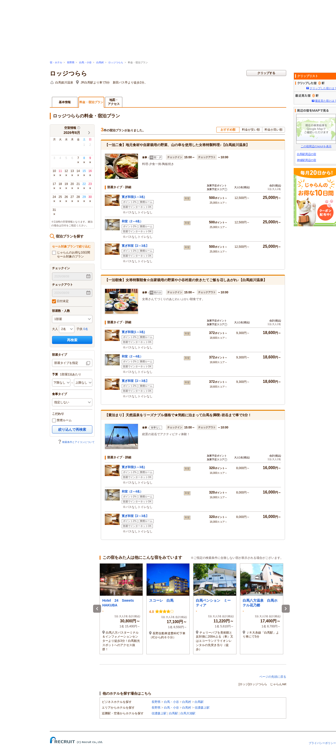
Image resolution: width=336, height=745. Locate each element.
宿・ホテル (56, 62)
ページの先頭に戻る (272, 676)
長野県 (70, 62)
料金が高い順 (273, 129)
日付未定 (60, 301)
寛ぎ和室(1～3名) (133, 197)
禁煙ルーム (62, 420)
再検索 (72, 340)
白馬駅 (199, 702)
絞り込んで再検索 (72, 429)
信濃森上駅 (202, 707)
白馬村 (100, 62)
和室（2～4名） (132, 221)
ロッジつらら (115, 62)
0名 (85, 329)
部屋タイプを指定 (66, 363)
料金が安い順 (251, 129)
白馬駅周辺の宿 (306, 154)
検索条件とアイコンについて (76, 442)
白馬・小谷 (85, 62)
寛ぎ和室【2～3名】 (135, 246)
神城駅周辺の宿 (306, 160)
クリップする (266, 73)
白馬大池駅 (187, 713)
